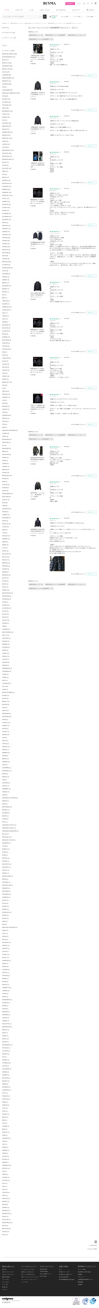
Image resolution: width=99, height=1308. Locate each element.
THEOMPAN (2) (6, 671)
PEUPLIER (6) (6, 328)
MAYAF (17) (5, 162)
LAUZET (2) (5, 659)
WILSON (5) (5, 367)
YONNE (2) (5, 677)
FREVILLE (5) (6, 394)
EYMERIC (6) (6, 337)
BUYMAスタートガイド (64, 1271)
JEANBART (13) (6, 192)
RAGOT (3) (5, 617)
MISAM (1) (5, 1204)
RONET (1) (5, 930)
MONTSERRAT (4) (7, 493)
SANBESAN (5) (6, 415)
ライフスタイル (61, 10)
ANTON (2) (5, 728)
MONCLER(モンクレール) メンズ (76, 35)
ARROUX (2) (5, 656)
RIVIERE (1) (5, 861)
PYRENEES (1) (6, 894)
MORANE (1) (6, 1011)
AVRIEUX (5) (5, 376)
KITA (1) (4, 1057)
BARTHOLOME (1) (7, 876)
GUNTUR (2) (5, 662)
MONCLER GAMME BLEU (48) (11, 93)
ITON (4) (4, 424)
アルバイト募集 (81, 1269)
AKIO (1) (4, 1186)
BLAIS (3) (5, 502)
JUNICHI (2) (5, 653)
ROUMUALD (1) (6, 912)
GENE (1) (5, 921)
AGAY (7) (4, 313)
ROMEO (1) (5, 978)
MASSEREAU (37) (7, 111)
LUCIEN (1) (5, 951)
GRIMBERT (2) (6, 789)
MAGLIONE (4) (6, 496)
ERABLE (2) (5, 776)
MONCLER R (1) (7, 837)
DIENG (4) (5, 451)
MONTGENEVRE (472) (8, 57)
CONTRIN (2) (6, 647)
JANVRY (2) (5, 731)
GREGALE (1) (6, 1198)
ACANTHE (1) (6, 1051)
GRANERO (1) (6, 1087)
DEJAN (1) (5, 981)
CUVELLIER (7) (6, 310)
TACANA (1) (5, 1156)
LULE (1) (4, 1123)
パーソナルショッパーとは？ (28, 1269)
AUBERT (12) (6, 201)
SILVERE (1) (5, 1177)
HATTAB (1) (5, 1066)
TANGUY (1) (5, 870)
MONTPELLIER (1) (7, 885)
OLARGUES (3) (6, 608)
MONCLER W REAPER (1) (9, 927)
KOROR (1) (5, 1042)
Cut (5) (4, 388)
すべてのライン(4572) (8, 50)
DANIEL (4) (5, 457)
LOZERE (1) (5, 1126)
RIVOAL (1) (5, 918)
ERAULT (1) (5, 957)
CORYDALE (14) (7, 183)
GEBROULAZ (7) (7, 307)
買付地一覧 (4, 1287)
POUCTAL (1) (6, 1168)
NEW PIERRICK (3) (7, 632)
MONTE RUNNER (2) (8, 692)
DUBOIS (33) (6, 117)
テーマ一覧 (4, 1284)
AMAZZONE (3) (6, 508)
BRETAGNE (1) (6, 1228)
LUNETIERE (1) (6, 1069)
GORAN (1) (5, 966)
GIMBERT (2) (6, 752)
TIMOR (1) (5, 1153)
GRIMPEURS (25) (7, 132)
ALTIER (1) (5, 819)
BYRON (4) (5, 478)
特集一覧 (4, 1269)
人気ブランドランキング (8, 1274)
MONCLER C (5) (7, 382)
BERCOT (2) (5, 701)
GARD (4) (5, 460)
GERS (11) (5, 222)
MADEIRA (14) (6, 180)
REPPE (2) (5, 650)
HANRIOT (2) (6, 746)
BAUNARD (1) (6, 1078)
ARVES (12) (5, 210)
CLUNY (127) (6, 72)
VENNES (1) (5, 1207)
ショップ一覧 (24, 1282)
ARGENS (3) (5, 590)
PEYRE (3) (5, 602)
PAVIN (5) (5, 403)
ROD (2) (4, 780)
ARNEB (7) (5, 322)
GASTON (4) (5, 484)
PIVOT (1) (5, 1093)
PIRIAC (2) (5, 740)
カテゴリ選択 (66, 16)
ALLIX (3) (4, 548)
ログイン (79, 3)
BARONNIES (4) (6, 439)
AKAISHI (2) (5, 695)
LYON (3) (4, 533)
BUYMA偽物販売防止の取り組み (66, 1279)
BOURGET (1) (6, 1210)
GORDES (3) (5, 605)
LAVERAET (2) (6, 638)
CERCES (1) (5, 1060)
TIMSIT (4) (5, 436)
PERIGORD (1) (6, 891)
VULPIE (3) (5, 611)
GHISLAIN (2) (6, 783)
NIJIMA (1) (5, 1147)
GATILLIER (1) (6, 1219)
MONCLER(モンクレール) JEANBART (55, 35)
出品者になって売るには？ (27, 1271)
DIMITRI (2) (5, 801)
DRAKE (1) (5, 1005)
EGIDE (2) (5, 773)
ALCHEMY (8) (6, 264)
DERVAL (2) (5, 749)
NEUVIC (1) (5, 1039)
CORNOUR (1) (6, 1138)
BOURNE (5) (5, 406)
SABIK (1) (5, 1102)
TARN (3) (4, 505)
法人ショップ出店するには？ (28, 1274)
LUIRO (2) (5, 689)
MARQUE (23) (6, 135)
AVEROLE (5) (6, 397)
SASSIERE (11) (6, 213)
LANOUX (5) (5, 370)
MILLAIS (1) (5, 834)
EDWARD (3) (6, 539)
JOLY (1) (4, 1144)
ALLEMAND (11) (7, 216)
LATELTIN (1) (6, 1192)
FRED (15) (5, 171)
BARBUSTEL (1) (6, 1213)
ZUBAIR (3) (5, 572)
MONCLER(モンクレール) (36, 35)
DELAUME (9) (6, 252)
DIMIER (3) (5, 545)
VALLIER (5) (5, 364)
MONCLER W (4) (7, 475)
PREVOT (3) (5, 560)
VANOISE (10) (6, 237)
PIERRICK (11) (6, 228)
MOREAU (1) (6, 849)
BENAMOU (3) (6, 575)
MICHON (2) (5, 704)
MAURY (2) (5, 710)
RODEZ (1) (5, 1036)
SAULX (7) (5, 319)
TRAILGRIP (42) (6, 105)
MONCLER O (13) (7, 195)
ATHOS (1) (5, 1008)
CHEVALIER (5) (6, 349)
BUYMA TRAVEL (44, 1271)
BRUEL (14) (5, 177)
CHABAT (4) (5, 433)
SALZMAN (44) (6, 102)
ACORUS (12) (6, 207)
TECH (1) (4, 1189)
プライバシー (81, 1276)
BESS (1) (4, 1129)
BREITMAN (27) (6, 126)
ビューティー (76, 10)
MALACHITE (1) (6, 1023)
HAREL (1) (5, 1174)
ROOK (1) (5, 1033)
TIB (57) (4, 87)
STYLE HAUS (43, 1276)
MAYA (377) (5, 60)
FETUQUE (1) (6, 1048)
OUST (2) (4, 680)
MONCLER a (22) (7, 138)
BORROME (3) (6, 517)
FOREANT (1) (6, 1096)
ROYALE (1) (5, 972)
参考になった (91, 75)
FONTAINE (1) (6, 882)
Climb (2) (4, 707)
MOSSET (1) (5, 1081)
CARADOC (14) (6, 186)
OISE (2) (4, 737)
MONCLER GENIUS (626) (9, 54)
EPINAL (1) (5, 1216)
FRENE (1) (5, 879)
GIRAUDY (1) (6, 945)
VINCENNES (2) (6, 716)
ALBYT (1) (5, 1108)
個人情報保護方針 (6, 1302)
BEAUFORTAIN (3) (7, 593)
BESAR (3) (5, 584)
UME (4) (4, 427)
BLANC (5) (5, 361)
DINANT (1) (5, 816)
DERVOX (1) (5, 1132)
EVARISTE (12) (6, 204)
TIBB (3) (4, 626)
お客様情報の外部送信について (85, 1279)
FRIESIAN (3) (6, 566)
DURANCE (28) (6, 123)
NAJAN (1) (5, 1225)
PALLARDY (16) (6, 168)
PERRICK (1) (6, 810)
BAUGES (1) (5, 1054)
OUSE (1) (5, 1111)
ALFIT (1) (4, 1183)
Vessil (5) (4, 385)
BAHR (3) (5, 530)
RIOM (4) (4, 481)
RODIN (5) (5, 355)
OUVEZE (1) (5, 1114)
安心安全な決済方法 (64, 1276)
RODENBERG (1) (7, 999)
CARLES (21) (6, 144)
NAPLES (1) (5, 984)
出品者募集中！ (70, 3)
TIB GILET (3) (6, 536)
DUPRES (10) (6, 246)
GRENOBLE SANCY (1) (9, 828)
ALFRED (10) (6, 240)
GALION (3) (5, 614)
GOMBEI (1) (5, 1072)
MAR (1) (4, 924)
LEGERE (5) (5, 409)
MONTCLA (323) (7, 63)
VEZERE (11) (6, 231)
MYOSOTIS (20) (6, 153)
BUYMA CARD (43, 1269)
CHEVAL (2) (5, 786)
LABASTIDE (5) (6, 358)
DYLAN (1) (5, 903)
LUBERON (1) (6, 897)
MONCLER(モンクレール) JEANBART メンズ (41, 39)
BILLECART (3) (6, 554)
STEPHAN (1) (6, 975)
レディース (19, 10)
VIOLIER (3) (5, 569)
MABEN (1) (5, 1162)
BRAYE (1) (5, 1117)
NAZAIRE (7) (5, 304)
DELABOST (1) (6, 942)
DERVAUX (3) (6, 563)
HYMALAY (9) (6, 249)
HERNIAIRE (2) (6, 713)
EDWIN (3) (5, 542)
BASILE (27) (5, 129)
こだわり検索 (91, 16)
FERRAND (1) (6, 1014)
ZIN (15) (4, 174)
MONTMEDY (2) (6, 770)
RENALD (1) (5, 1030)
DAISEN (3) (5, 623)
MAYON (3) (5, 578)
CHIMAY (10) (5, 243)
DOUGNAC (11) (6, 219)
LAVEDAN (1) (6, 969)
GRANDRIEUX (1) (7, 1045)
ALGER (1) (5, 852)
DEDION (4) (5, 469)
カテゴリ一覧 (5, 1282)
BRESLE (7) (5, 283)
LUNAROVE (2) (6, 683)
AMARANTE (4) (6, 454)
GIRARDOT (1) (6, 867)
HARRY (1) (5, 963)
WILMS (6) (5, 334)
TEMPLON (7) (6, 301)
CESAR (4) (5, 490)
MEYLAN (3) (5, 557)
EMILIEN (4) (5, 418)
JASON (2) (5, 755)
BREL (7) (4, 298)
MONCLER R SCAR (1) (8, 840)
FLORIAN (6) (5, 346)
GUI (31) (4, 120)
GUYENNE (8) (6, 273)
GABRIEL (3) (5, 514)
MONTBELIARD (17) (8, 159)
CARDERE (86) (6, 75)
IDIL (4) (4, 445)
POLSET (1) (5, 1231)
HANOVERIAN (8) (7, 267)
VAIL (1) (4, 1171)
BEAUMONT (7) (6, 286)
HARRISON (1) (6, 960)
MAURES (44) (6, 99)
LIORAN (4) (5, 463)
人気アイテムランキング (8, 1271)
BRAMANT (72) (6, 81)
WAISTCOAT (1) (6, 864)
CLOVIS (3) (5, 526)
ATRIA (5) (5, 412)
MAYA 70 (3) (5, 635)
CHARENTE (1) (6, 1090)
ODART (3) (5, 587)
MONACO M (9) (6, 261)
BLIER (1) (5, 855)
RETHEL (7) (5, 292)
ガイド (60, 1269)
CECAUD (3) (5, 620)
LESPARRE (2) (6, 767)
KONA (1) (5, 1195)
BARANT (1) (5, 1201)
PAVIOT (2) (5, 698)
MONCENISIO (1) (7, 1026)
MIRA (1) (4, 1120)
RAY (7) (4, 295)
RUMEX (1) (5, 909)
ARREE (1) (5, 1084)
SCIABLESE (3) (6, 599)
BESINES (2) (5, 644)
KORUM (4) (5, 487)
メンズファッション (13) (9, 37)
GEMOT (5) (5, 379)
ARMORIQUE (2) (7, 668)
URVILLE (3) (5, 499)
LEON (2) (4, 764)
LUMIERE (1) (6, 990)
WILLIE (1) (5, 939)
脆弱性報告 (80, 1282)
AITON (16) (5, 165)
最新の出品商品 (6, 1276)
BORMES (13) (6, 189)
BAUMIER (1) (6, 813)
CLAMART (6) (6, 331)
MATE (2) (4, 804)
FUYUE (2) (5, 686)
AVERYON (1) (6, 1099)
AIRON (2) (5, 719)
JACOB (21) (5, 147)
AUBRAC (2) (5, 725)
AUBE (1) (4, 1135)
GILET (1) (5, 933)
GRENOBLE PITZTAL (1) (9, 825)
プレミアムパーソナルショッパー (29, 1279)
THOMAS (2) (5, 792)
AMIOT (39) (5, 108)
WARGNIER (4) (6, 448)
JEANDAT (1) (6, 948)
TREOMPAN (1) (6, 1165)
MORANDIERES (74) (8, 78)
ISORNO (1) (5, 1020)
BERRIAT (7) (5, 289)
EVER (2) (4, 795)
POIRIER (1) (5, 1075)
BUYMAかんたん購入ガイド (65, 1274)
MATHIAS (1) (5, 858)
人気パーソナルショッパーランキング (30, 1276)
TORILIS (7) (5, 316)
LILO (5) (4, 400)
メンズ (31, 10)
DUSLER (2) (5, 641)
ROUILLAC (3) (6, 523)
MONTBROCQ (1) (7, 1222)
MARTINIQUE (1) (7, 807)
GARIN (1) (5, 996)
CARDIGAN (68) (6, 84)
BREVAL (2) (5, 758)
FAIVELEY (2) (6, 722)
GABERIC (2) (6, 761)
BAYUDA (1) (5, 1159)
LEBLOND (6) (6, 343)
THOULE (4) (5, 472)
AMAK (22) (5, 141)
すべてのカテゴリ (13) (8, 32)
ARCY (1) (4, 822)
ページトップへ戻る (92, 1248)
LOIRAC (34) (5, 114)
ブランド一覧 (5, 1279)
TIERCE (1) (5, 915)
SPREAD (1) (5, 1105)
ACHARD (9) (5, 258)
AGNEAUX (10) (6, 234)
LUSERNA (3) (6, 629)
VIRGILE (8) (5, 276)
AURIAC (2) (5, 743)
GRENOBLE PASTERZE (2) (10, 798)
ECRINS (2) (5, 665)
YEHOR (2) (5, 674)
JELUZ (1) (5, 1234)
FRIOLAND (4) (6, 442)
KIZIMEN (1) (5, 1150)
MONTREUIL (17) (7, 156)
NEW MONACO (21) (8, 150)
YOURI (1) (5, 846)
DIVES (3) (5, 520)
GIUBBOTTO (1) (6, 987)
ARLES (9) (5, 255)
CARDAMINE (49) (7, 90)
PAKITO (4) (5, 421)
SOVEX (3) (5, 551)
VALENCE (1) (6, 1002)
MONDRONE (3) (7, 596)
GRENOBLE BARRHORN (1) (10, 831)
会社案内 (80, 1284)
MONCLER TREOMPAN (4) (10, 430)
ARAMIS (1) (5, 906)
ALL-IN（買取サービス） (46, 1273)
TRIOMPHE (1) (6, 843)
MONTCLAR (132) (7, 69)
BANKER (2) (5, 734)
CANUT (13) (5, 198)
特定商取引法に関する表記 (84, 1271)
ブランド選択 (78, 16)
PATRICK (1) (5, 954)
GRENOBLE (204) (7, 66)
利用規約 (80, 1274)
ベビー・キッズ (44, 10)
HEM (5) (4, 352)
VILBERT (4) (5, 466)
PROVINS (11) (6, 225)
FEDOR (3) (5, 511)
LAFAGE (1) (5, 1017)
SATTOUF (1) (6, 1180)
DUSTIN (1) (5, 900)
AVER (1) (4, 1141)
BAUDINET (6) (6, 325)
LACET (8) (5, 270)
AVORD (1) (5, 993)
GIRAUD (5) (5, 391)
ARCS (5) (5, 373)
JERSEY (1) (5, 873)
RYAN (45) (5, 96)
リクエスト (90, 10)
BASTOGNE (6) (6, 340)
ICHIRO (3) (5, 581)
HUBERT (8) (5, 280)
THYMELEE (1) (6, 1063)
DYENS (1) (5, 936)
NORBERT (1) (6, 888)
